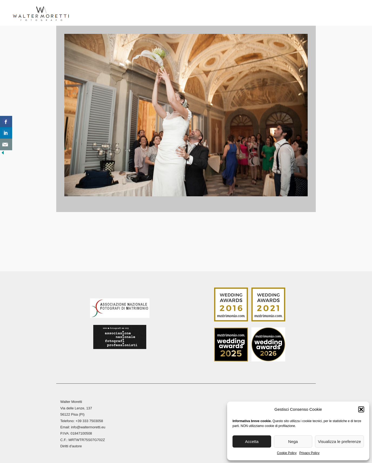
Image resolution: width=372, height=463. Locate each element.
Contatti (301, 13)
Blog (277, 13)
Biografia (111, 13)
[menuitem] (322, 15)
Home (87, 13)
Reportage (203, 13)
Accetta (251, 441)
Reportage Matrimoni (157, 13)
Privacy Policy (309, 453)
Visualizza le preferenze (339, 441)
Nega (293, 441)
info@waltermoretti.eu (88, 426)
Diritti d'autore (71, 445)
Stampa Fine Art (245, 13)
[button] (361, 409)
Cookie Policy (287, 453)
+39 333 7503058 (89, 420)
